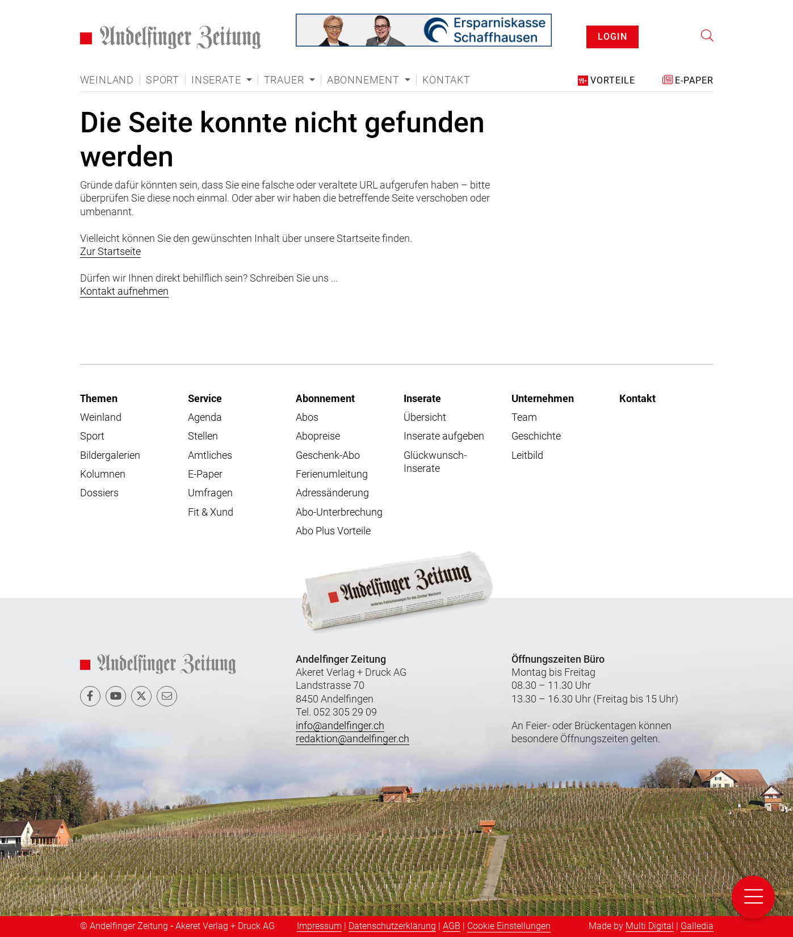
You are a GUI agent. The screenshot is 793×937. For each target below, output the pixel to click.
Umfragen (210, 493)
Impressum (319, 926)
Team (524, 417)
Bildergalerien (110, 455)
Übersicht (425, 417)
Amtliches (210, 455)
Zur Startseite (110, 251)
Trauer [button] (285, 80)
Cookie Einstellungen (509, 926)
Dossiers (99, 493)
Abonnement (325, 398)
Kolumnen (102, 474)
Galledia (697, 926)
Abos (307, 417)
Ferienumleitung (332, 474)
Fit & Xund (210, 512)
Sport (162, 80)
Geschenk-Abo (328, 455)
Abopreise (318, 436)
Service (205, 398)
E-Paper (205, 474)
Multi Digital (650, 926)
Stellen (203, 436)
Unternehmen (542, 398)
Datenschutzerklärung (392, 926)
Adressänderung (332, 493)
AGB (451, 926)
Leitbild (527, 455)
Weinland (107, 80)
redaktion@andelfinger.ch (352, 738)
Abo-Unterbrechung (339, 512)
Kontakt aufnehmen (124, 291)
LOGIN (612, 36)
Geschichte (536, 436)
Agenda (205, 417)
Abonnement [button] (364, 80)
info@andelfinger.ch (340, 725)
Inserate (422, 398)
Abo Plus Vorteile (333, 531)
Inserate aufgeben (444, 436)
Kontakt (446, 80)
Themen (99, 398)
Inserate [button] (217, 80)
